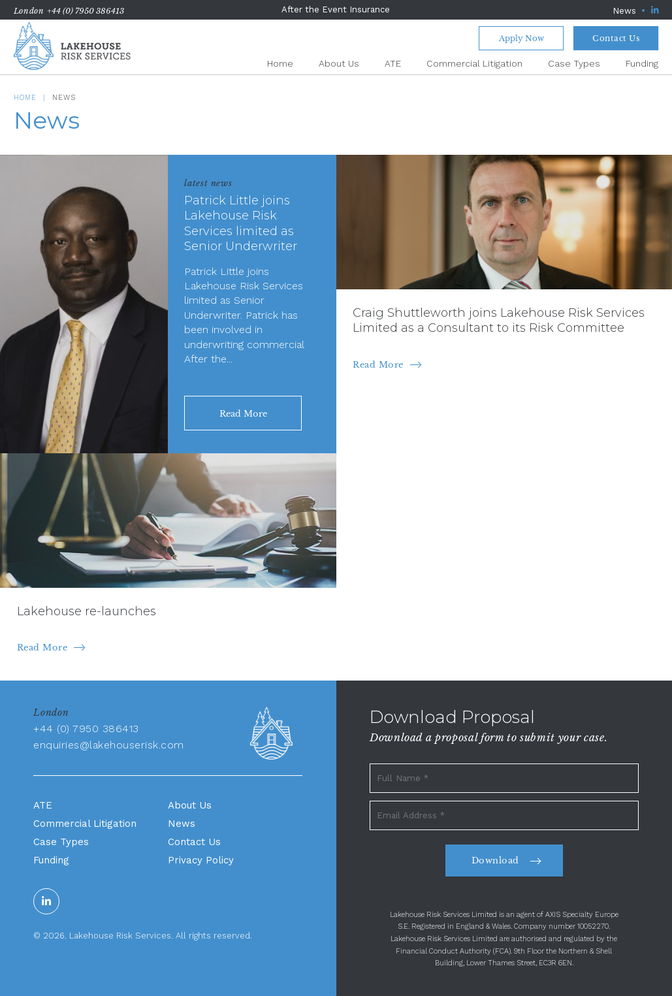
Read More (378, 364)
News (624, 11)
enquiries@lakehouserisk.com (108, 745)
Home (280, 63)
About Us (339, 63)
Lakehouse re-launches (86, 611)
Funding (642, 63)
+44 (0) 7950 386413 (85, 11)
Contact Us (615, 38)
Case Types (574, 63)
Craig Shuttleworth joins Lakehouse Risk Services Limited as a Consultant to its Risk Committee (499, 320)
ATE (393, 63)
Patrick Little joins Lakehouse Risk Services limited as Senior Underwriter (240, 223)
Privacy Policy (201, 860)
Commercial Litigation (474, 63)
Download (495, 860)
